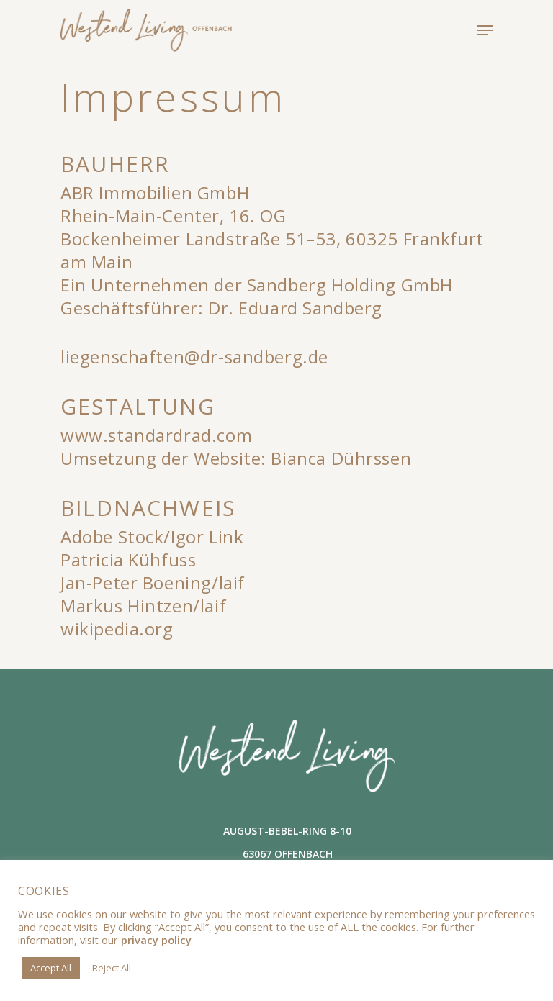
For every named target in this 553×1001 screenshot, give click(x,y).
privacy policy (156, 940)
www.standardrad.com (156, 435)
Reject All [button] (111, 967)
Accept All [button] (50, 967)
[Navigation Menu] (485, 30)
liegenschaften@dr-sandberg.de (194, 356)
